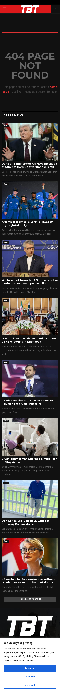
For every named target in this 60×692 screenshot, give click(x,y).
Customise (30, 676)
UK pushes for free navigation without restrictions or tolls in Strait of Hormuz (28, 581)
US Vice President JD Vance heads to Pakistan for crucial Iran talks (27, 402)
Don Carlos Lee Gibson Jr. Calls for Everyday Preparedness (25, 522)
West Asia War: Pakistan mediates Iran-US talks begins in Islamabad (29, 340)
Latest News (13, 115)
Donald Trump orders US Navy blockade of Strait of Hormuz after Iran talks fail (29, 165)
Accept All (30, 668)
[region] (30, 665)
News (6, 421)
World (6, 126)
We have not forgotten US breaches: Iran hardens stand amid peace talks (30, 282)
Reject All (30, 685)
